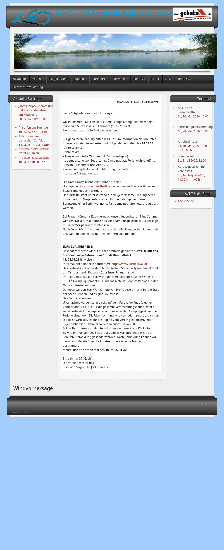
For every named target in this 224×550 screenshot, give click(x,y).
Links (168, 79)
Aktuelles (19, 79)
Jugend (79, 79)
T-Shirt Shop (186, 201)
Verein (36, 79)
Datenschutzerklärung (28, 87)
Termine (119, 79)
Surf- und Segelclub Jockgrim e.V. (115, 13)
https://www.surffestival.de (96, 186)
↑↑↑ (204, 403)
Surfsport (98, 79)
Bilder (155, 79)
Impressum (186, 79)
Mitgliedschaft (59, 79)
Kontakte (139, 79)
